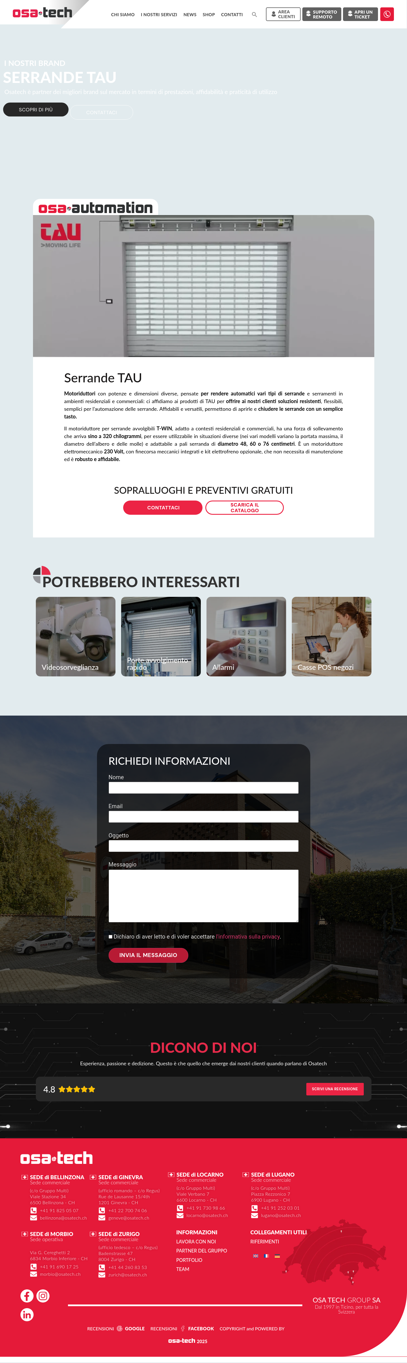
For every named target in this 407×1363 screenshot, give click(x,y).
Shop (209, 14)
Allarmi (223, 668)
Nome (204, 783)
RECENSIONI (100, 1329)
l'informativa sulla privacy (248, 937)
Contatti (232, 14)
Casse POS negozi (326, 668)
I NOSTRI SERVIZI (159, 14)
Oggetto (204, 841)
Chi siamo (123, 14)
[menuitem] (255, 1257)
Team (182, 1270)
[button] (254, 14)
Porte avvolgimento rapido (157, 664)
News (190, 14)
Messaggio (204, 893)
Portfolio (189, 1261)
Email (204, 813)
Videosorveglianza (70, 668)
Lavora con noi (195, 1242)
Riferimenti (264, 1242)
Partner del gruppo (201, 1251)
